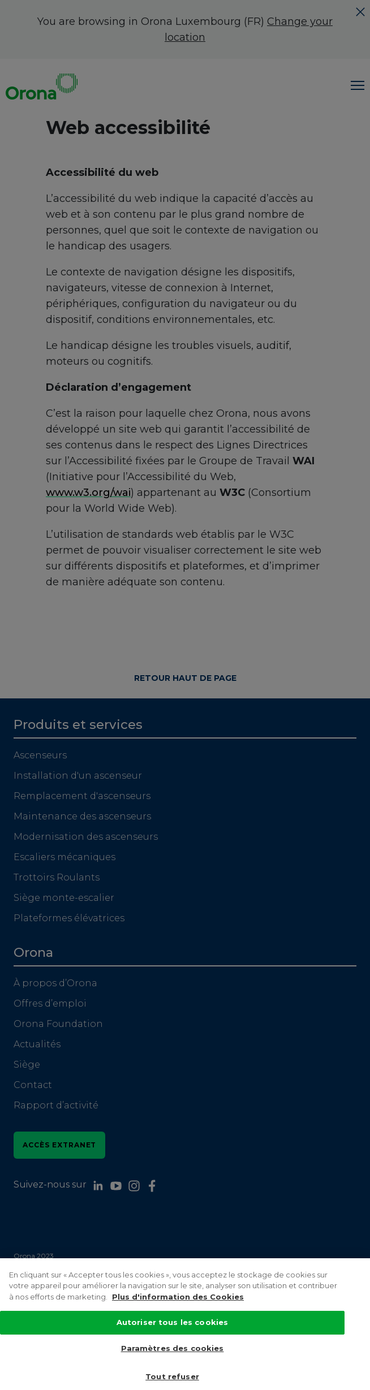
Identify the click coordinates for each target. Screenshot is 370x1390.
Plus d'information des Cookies (178, 1312)
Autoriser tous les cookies (172, 1338)
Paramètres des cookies (172, 1364)
